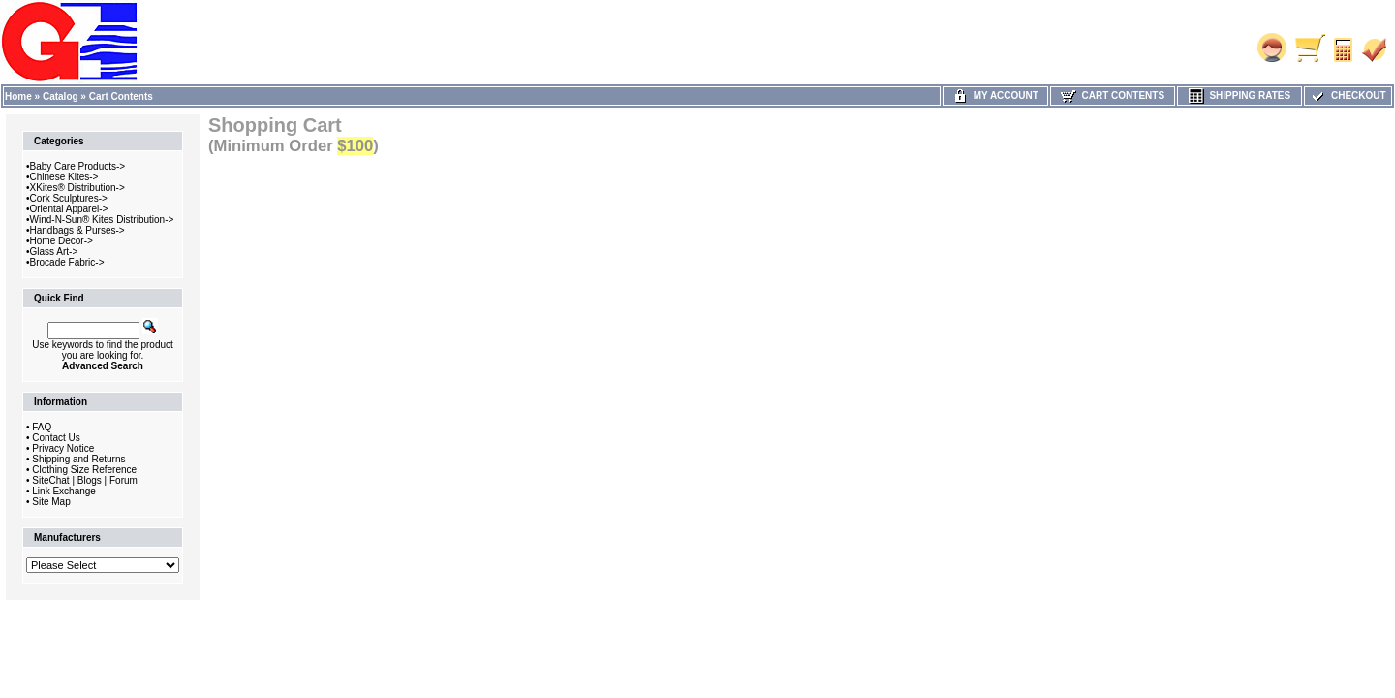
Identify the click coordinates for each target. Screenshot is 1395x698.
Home (18, 96)
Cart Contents (121, 96)
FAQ (41, 427)
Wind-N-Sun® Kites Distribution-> (102, 219)
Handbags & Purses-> (77, 230)
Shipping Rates (1239, 95)
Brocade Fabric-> (67, 262)
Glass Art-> (54, 251)
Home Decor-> (61, 241)
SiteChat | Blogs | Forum (85, 480)
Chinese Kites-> (64, 177)
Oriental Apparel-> (69, 209)
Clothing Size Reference (84, 469)
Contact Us (55, 437)
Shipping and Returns (78, 459)
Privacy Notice (63, 448)
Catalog (60, 96)
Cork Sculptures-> (69, 198)
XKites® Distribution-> (77, 187)
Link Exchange (64, 491)
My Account (995, 95)
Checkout (1347, 95)
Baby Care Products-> (78, 166)
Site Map (51, 501)
